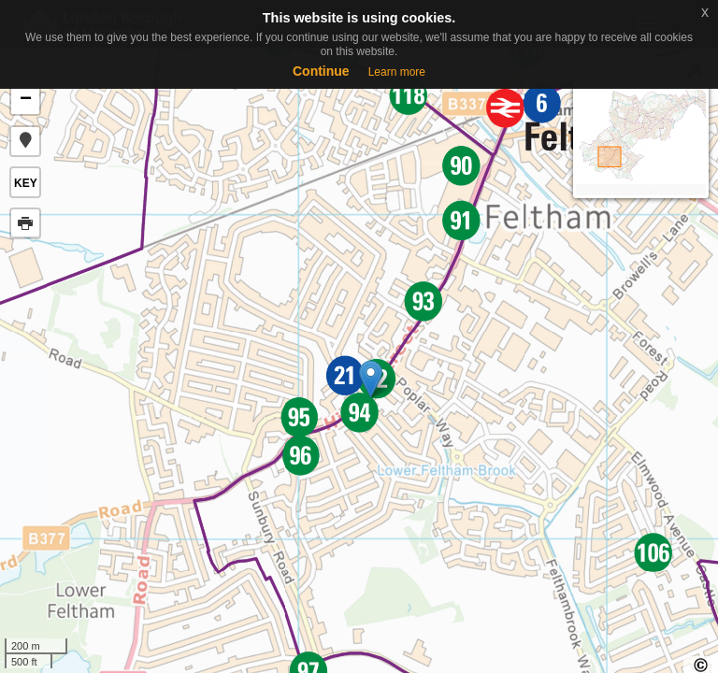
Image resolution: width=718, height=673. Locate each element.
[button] (25, 141)
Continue (321, 71)
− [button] (26, 100)
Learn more (396, 72)
